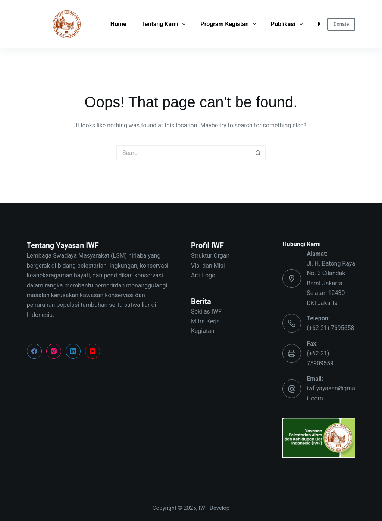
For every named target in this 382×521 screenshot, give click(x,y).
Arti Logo (203, 275)
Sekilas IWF (206, 311)
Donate (341, 24)
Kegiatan (203, 330)
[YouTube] (92, 351)
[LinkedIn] (73, 351)
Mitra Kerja (205, 321)
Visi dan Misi (208, 265)
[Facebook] (34, 351)
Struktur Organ (210, 255)
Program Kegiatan (228, 24)
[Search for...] (183, 152)
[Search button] (258, 152)
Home (118, 24)
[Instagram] (53, 351)
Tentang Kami (163, 24)
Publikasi (287, 24)
